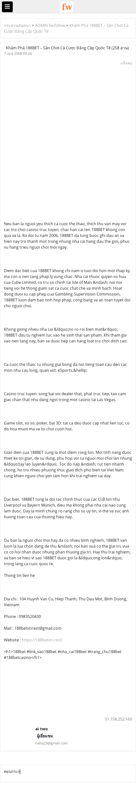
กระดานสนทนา (17, 25)
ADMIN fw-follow (50, 25)
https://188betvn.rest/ (42, 640)
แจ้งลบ (126, 63)
